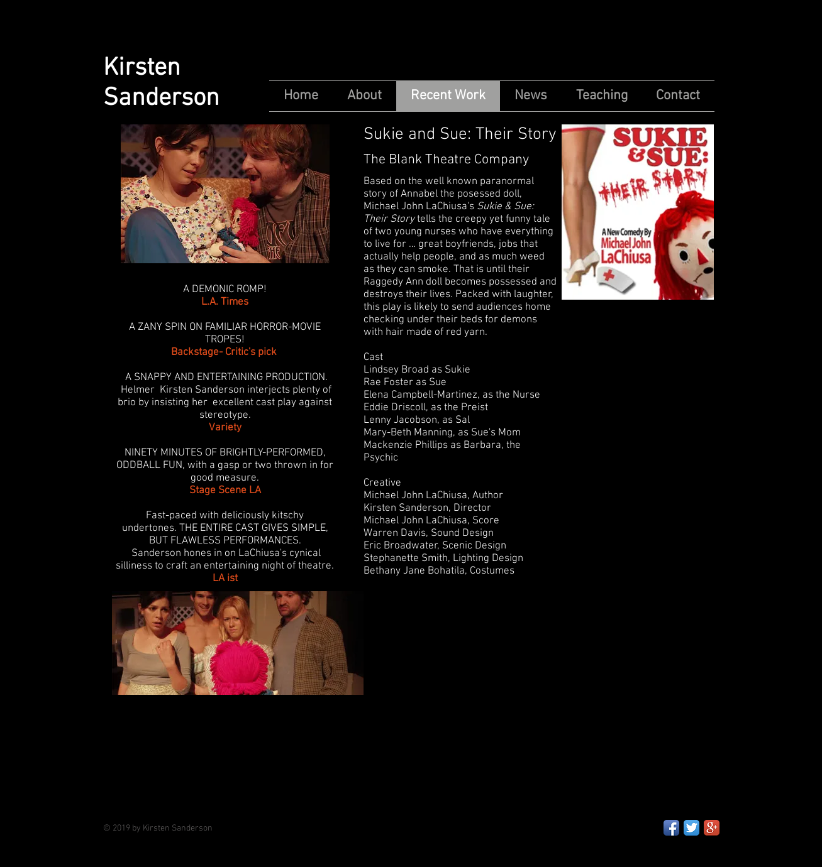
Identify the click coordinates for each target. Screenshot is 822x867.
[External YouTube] (556, 706)
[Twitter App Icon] (691, 828)
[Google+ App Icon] (711, 828)
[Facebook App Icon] (671, 828)
